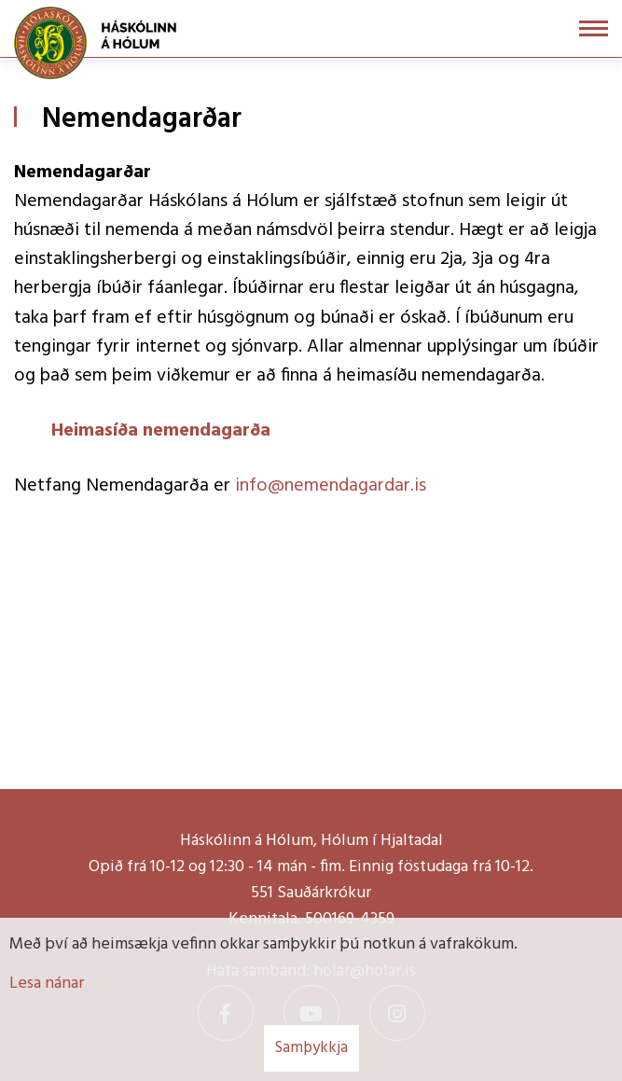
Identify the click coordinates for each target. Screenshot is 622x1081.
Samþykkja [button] (311, 1047)
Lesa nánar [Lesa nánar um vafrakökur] (46, 983)
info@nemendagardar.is (330, 486)
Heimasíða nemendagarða (160, 431)
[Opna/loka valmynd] (593, 28)
